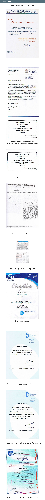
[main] (22, 5)
